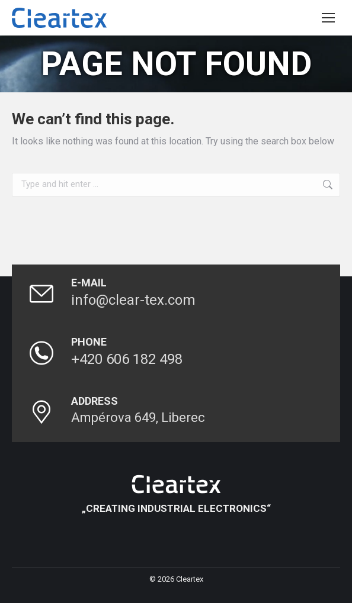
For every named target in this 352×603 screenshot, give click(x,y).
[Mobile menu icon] (328, 18)
